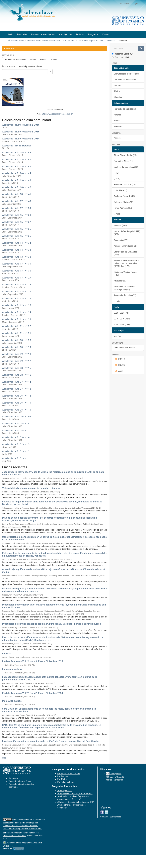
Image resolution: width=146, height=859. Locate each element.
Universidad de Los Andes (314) (125, 253)
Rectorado (13, 778)
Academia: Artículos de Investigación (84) (124, 288)
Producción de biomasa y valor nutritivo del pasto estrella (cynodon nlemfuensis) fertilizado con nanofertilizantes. (54, 606)
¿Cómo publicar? (64, 790)
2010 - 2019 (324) (122, 319)
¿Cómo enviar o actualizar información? (74, 793)
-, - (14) (117, 179)
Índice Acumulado (12, 669)
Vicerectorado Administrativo (21, 784)
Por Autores (62, 776)
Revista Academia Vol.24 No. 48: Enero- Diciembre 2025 (32, 661)
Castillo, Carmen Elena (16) (126, 167)
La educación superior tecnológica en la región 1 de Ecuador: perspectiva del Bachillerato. (50, 741)
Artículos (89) (120, 281)
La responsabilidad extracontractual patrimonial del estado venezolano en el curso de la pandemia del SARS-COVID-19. (49, 678)
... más (117, 214)
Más (4, 758)
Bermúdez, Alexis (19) (123, 161)
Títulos (43, 60)
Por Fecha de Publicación (68, 773)
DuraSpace (8, 846)
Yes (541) (118, 336)
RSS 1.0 (119, 359)
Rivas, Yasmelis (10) (123, 208)
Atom (118, 371)
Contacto (104, 817)
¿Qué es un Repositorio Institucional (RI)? (75, 802)
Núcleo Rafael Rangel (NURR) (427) (127, 232)
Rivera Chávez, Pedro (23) (125, 155)
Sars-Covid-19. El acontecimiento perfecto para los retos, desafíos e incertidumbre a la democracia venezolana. (49, 710)
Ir (50, 72)
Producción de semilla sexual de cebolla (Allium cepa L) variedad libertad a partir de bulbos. (52, 623)
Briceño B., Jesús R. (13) (124, 184)
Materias (53, 60)
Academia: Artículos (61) (125, 295)
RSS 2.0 (119, 365)
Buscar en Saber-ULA (122, 54)
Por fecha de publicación (15, 60)
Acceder (117, 138)
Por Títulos (62, 779)
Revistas (111, 40)
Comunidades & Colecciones (126, 74)
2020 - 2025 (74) (121, 313)
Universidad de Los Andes (14, 835)
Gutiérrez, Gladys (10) (123, 202)
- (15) (116, 173)
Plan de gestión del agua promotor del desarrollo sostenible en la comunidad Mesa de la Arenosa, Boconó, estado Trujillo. (49, 519)
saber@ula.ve (115, 774)
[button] (124, 3)
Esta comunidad (120, 57)
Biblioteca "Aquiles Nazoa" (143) (125, 273)
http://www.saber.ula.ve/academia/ (57, 114)
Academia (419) (121, 240)
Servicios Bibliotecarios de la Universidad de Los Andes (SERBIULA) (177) (126, 263)
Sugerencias (115, 817)
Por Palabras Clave (65, 782)
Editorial (6, 653)
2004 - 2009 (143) (122, 324)
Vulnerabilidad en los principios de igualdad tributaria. (31, 488)
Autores (33, 60)
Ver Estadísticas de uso (124, 348)
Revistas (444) (120, 225)
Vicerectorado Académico (20, 781)
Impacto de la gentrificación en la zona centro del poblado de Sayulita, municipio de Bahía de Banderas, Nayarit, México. (52, 503)
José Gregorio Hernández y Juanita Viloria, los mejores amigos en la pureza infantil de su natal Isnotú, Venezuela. (53, 473)
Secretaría (13, 787)
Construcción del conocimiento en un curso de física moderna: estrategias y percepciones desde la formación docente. (54, 538)
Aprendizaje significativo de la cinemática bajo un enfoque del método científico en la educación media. (54, 570)
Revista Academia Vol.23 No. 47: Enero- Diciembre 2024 (32, 693)
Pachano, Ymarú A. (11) (124, 196)
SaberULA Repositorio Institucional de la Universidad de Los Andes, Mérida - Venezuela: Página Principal (57, 40)
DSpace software (13, 843)
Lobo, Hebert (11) (121, 190)
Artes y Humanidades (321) (126, 246)
